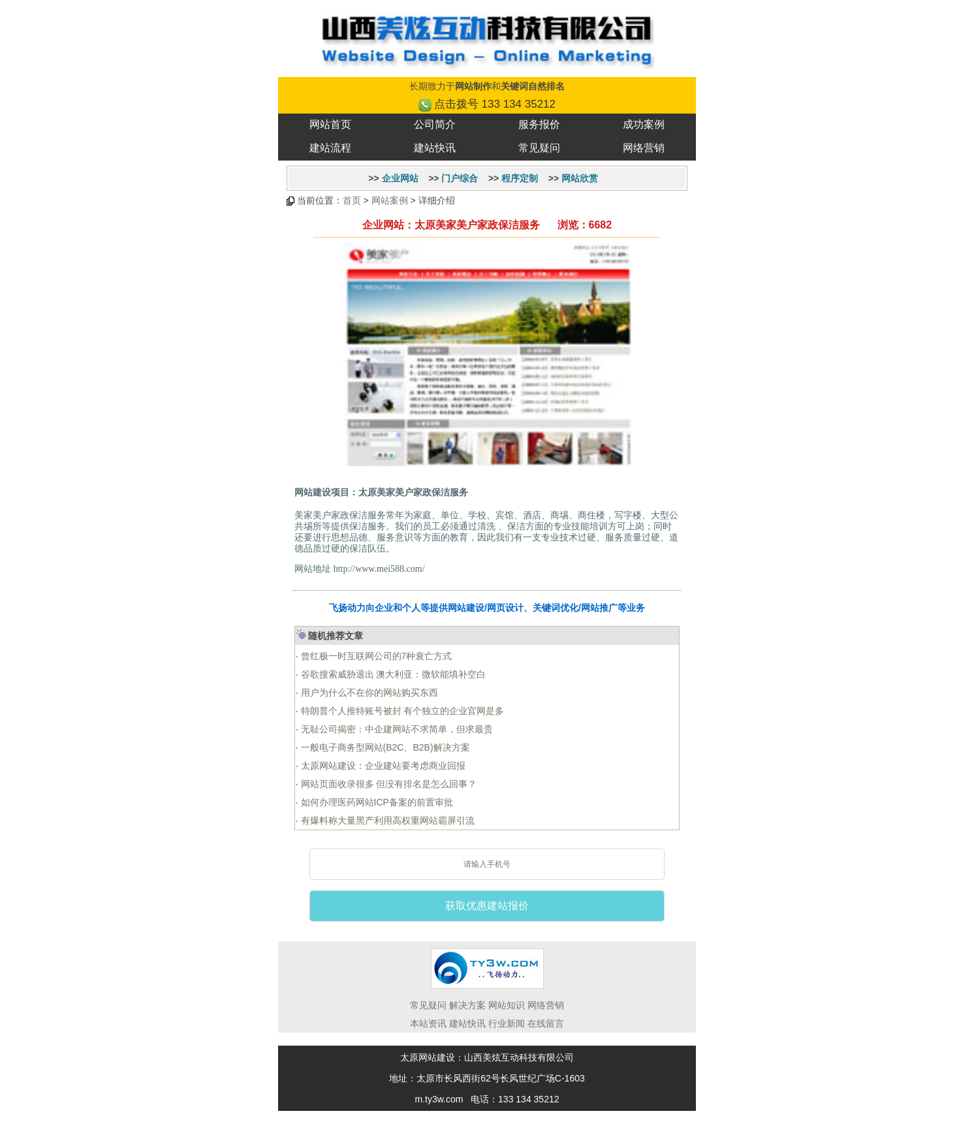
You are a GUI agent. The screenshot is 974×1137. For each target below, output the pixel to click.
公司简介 (435, 124)
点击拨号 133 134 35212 (495, 104)
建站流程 (330, 147)
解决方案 (467, 1005)
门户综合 (459, 178)
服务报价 (539, 124)
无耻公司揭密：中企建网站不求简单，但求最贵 (395, 729)
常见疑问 (539, 147)
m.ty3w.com (439, 1099)
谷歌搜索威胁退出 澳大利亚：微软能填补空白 (392, 674)
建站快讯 (435, 147)
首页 (352, 200)
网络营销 (644, 147)
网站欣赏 (579, 178)
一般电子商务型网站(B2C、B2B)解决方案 (384, 747)
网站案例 (389, 200)
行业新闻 (506, 1023)
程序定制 (519, 178)
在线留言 (545, 1023)
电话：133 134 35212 (515, 1099)
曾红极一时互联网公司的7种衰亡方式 (375, 656)
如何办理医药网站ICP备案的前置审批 (375, 802)
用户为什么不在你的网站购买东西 (368, 692)
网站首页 (330, 124)
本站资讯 (428, 1023)
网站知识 (506, 1005)
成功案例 (644, 124)
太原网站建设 (427, 1057)
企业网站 (400, 178)
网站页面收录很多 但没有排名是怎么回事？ (387, 784)
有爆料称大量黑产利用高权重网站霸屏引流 (386, 820)
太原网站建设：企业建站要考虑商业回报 (381, 765)
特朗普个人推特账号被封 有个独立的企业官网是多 (401, 711)
